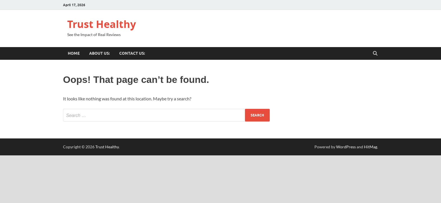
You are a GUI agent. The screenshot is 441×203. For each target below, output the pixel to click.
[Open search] (375, 53)
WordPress (346, 146)
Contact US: (132, 53)
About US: (99, 53)
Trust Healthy (101, 24)
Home (74, 53)
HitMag (370, 146)
